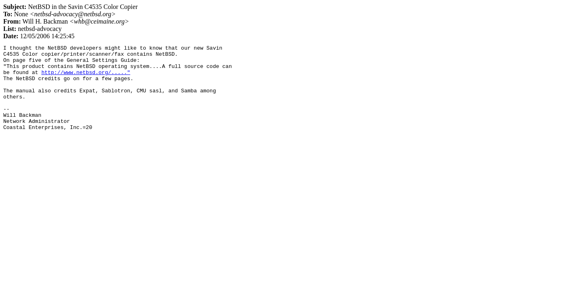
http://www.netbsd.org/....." (86, 78)
